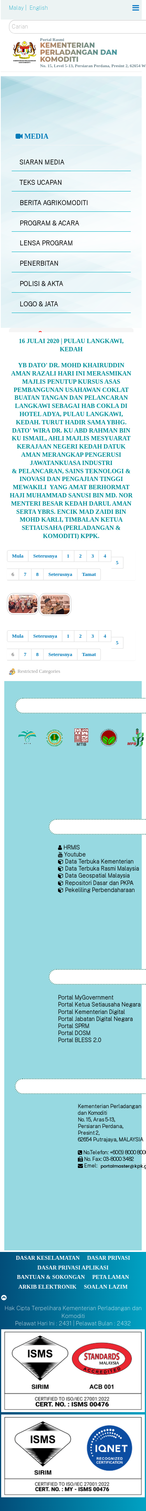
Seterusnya (45, 556)
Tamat (89, 574)
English (39, 8)
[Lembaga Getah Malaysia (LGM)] (55, 738)
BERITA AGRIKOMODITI (53, 203)
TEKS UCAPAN (40, 182)
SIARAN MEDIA (41, 162)
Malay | (18, 8)
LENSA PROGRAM (46, 243)
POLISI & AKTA (41, 284)
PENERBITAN (38, 263)
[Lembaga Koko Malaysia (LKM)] (109, 738)
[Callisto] (73, 1370)
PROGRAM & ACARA (49, 223)
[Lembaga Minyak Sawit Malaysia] (28, 738)
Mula (18, 556)
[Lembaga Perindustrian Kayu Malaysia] (82, 738)
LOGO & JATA (38, 304)
